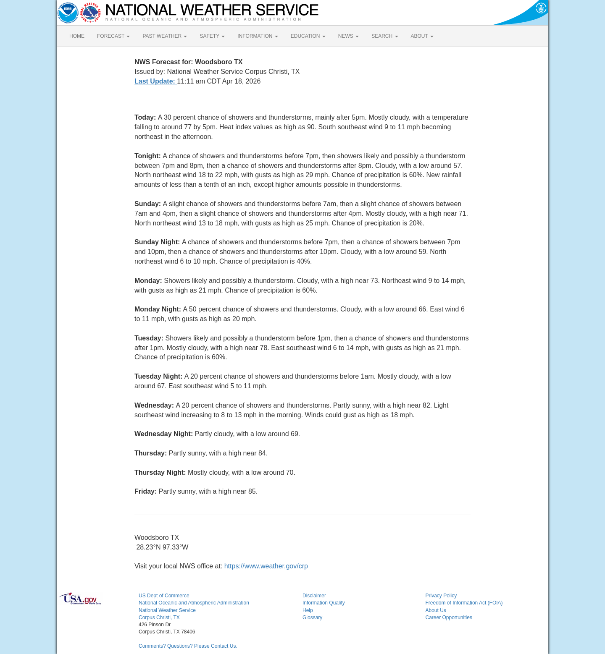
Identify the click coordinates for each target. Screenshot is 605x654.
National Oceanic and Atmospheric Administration (194, 603)
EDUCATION (308, 36)
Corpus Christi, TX (159, 617)
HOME (76, 36)
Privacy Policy (441, 596)
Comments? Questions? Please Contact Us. (188, 646)
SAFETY (212, 36)
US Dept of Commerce (164, 596)
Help (307, 610)
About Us (436, 610)
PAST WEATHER (164, 36)
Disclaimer (314, 596)
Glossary (312, 617)
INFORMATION (257, 36)
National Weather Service (167, 610)
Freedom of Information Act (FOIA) (464, 603)
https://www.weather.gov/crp (266, 566)
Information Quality (323, 603)
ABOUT (422, 36)
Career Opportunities (449, 617)
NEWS (348, 36)
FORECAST (113, 36)
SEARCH (384, 36)
